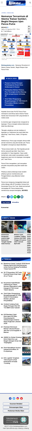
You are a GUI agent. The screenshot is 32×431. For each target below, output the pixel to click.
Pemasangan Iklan (16, 407)
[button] (29, 31)
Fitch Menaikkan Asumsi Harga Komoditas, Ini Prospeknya (12, 349)
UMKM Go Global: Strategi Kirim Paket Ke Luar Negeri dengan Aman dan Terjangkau (13, 339)
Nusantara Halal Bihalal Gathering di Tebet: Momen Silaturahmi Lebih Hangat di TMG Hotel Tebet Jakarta (13, 286)
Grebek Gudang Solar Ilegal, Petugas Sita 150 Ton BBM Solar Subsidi (12, 306)
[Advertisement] (14, 380)
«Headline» (10, 12)
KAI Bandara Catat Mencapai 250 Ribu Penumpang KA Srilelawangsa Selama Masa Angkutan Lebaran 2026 (12, 319)
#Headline (15, 202)
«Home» (3, 12)
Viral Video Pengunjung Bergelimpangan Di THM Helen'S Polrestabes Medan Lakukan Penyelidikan (12, 297)
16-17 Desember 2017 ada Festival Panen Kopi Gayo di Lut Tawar (13, 274)
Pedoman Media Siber (16, 411)
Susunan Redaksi (16, 404)
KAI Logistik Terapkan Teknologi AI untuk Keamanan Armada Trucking (11, 360)
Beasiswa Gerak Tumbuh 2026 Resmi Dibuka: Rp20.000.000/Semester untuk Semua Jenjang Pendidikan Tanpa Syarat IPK (17, 266)
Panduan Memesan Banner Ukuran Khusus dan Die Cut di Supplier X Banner (12, 329)
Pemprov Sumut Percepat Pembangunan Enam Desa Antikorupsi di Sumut (14, 85)
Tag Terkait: (6, 202)
